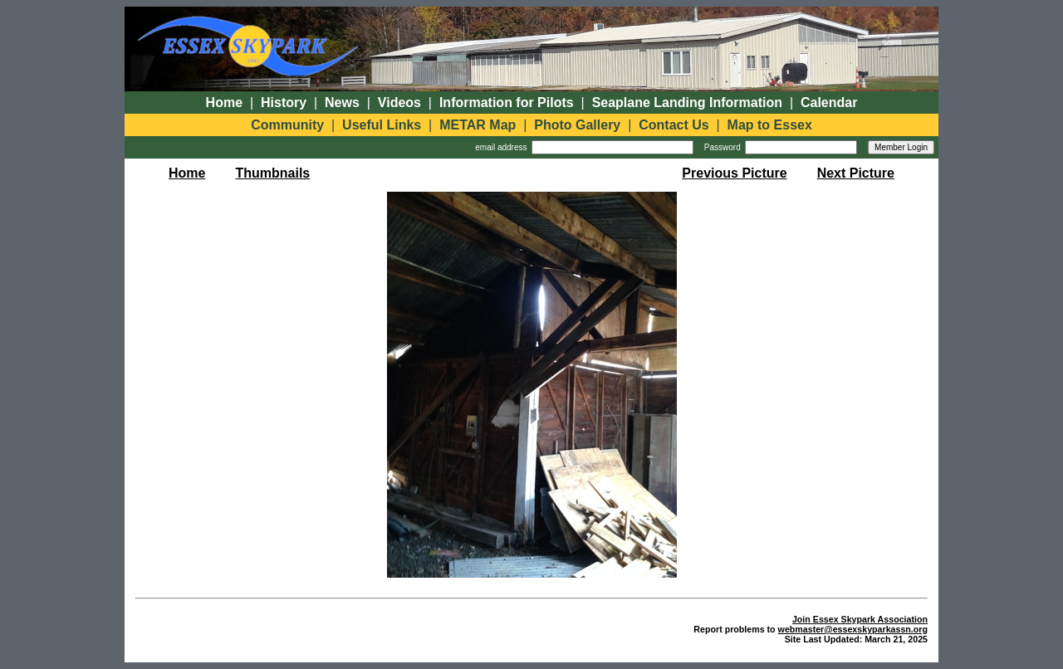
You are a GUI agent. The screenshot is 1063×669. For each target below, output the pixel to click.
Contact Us (673, 125)
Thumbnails (272, 173)
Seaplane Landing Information (687, 102)
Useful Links (381, 125)
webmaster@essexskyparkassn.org (853, 629)
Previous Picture (734, 173)
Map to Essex (769, 125)
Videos (399, 102)
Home (224, 102)
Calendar (829, 102)
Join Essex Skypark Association (860, 619)
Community (287, 125)
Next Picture (855, 173)
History (283, 102)
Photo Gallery (577, 125)
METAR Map (477, 125)
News (342, 102)
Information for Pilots (506, 102)
